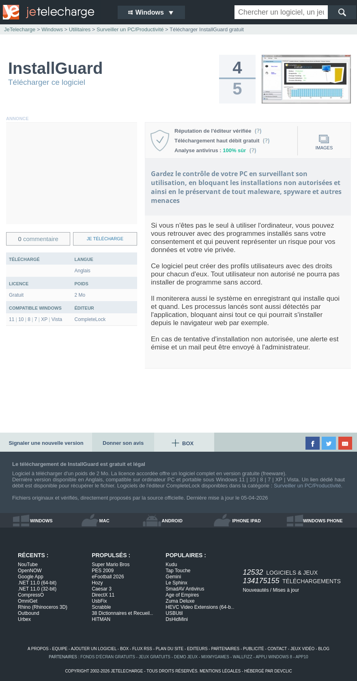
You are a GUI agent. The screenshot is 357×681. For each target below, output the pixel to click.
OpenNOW (30, 570)
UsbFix (99, 601)
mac (104, 520)
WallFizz (242, 657)
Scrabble (101, 607)
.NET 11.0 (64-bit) (37, 583)
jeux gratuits (154, 657)
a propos (38, 649)
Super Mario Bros (110, 564)
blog (323, 649)
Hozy (97, 583)
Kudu (171, 564)
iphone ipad (246, 520)
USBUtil (174, 613)
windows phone (323, 520)
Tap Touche (178, 570)
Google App (30, 577)
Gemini (173, 577)
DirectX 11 (103, 595)
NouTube (28, 564)
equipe (60, 649)
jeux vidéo (302, 649)
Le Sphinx (176, 583)
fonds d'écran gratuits (107, 657)
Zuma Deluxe (180, 601)
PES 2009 (103, 570)
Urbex (24, 619)
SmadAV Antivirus (185, 589)
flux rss (142, 649)
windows (41, 520)
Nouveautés (256, 590)
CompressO (31, 595)
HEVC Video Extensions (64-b (200, 607)
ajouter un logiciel (93, 649)
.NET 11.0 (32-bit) (37, 589)
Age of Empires (182, 595)
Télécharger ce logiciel (46, 82)
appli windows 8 (274, 657)
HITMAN (101, 619)
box (124, 649)
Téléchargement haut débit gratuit (222, 141)
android (172, 520)
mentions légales (220, 671)
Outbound (28, 613)
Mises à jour (286, 590)
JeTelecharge (19, 29)
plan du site (169, 649)
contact (277, 649)
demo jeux (186, 657)
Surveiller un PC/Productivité (307, 486)
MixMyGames (215, 657)
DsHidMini (177, 619)
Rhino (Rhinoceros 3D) (42, 607)
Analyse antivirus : (215, 150)
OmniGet (27, 601)
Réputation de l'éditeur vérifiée (218, 131)
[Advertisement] (71, 173)
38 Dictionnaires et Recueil (122, 613)
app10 (302, 657)
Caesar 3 (102, 589)
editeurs (197, 649)
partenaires (225, 649)
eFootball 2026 (108, 577)
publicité (253, 649)
